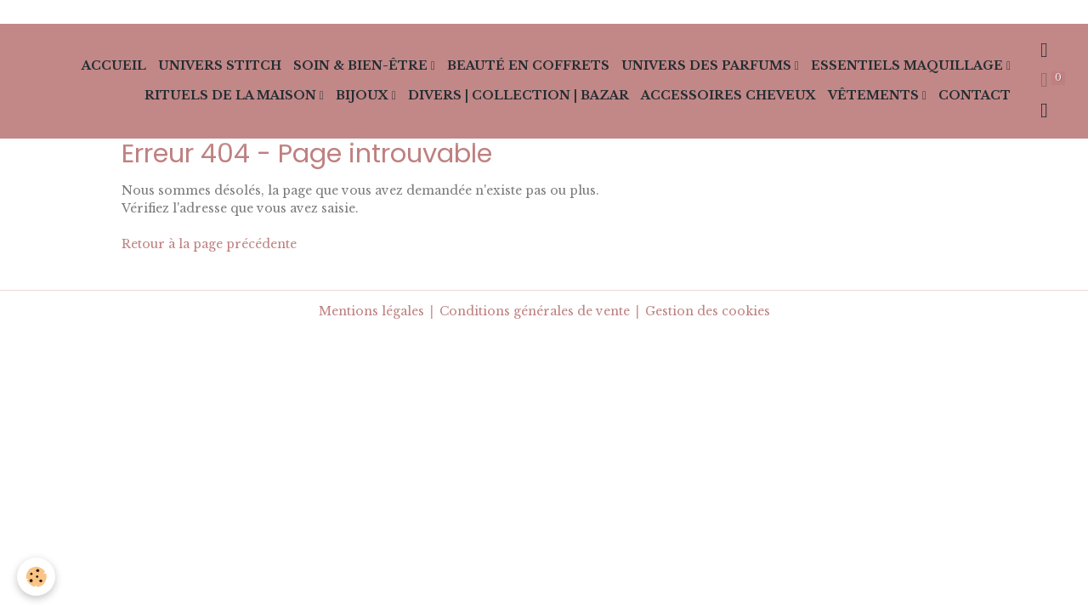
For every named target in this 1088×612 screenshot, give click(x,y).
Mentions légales (371, 311)
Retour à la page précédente (209, 244)
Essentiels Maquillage (908, 65)
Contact (974, 95)
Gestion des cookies (707, 311)
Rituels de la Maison (232, 95)
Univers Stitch (219, 65)
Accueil (114, 65)
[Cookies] (36, 577)
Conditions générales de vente (534, 311)
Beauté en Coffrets (528, 65)
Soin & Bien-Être (362, 65)
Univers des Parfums (708, 65)
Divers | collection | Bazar (518, 95)
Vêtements (875, 95)
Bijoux (364, 95)
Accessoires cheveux (728, 95)
